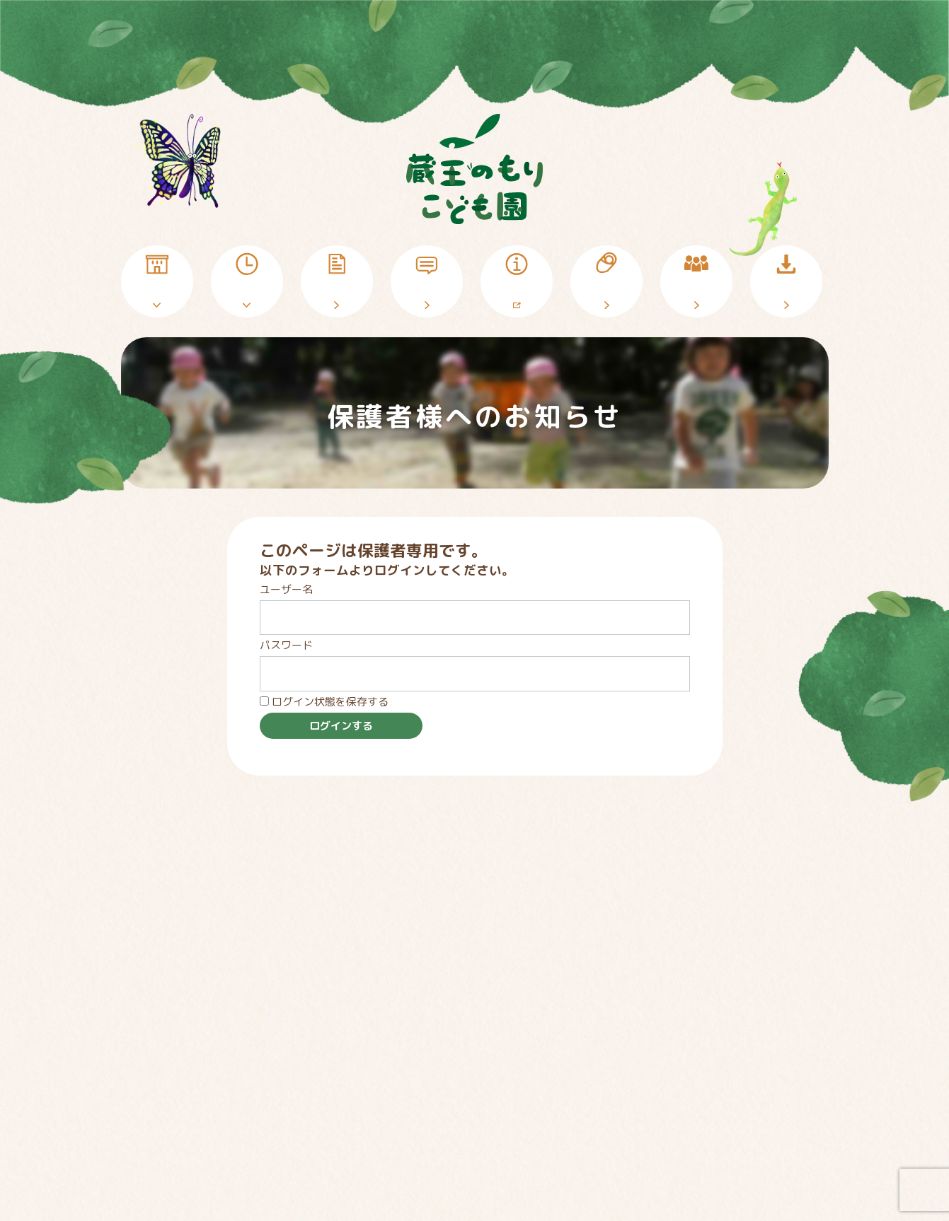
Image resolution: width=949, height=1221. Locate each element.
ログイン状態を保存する (324, 701)
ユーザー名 (286, 589)
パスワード (286, 645)
